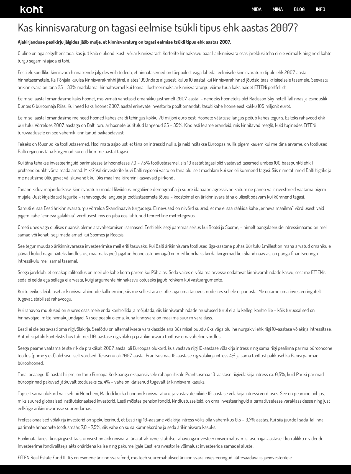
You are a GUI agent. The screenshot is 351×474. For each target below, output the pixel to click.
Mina (278, 9)
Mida (257, 9)
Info (320, 9)
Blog (299, 9)
